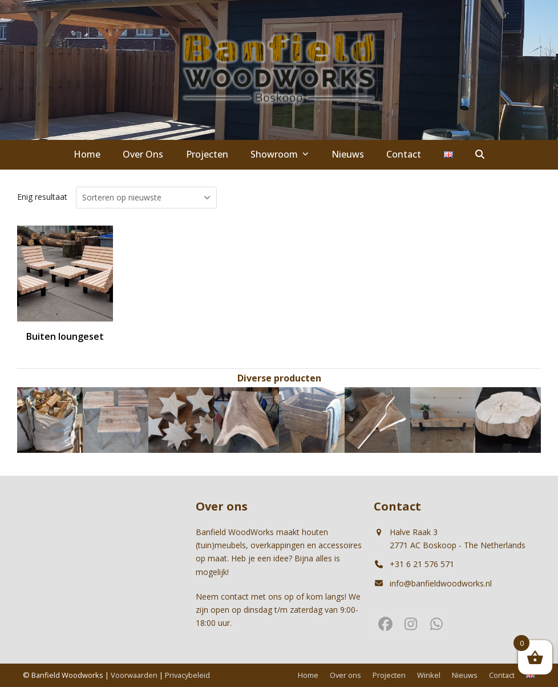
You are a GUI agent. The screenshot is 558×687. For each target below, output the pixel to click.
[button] (480, 154)
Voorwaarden (134, 675)
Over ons (345, 675)
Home (308, 675)
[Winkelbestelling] (146, 197)
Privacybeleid (187, 675)
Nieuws (465, 675)
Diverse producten (279, 378)
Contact (502, 675)
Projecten (389, 675)
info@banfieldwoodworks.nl (441, 583)
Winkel (428, 675)
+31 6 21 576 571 (422, 564)
